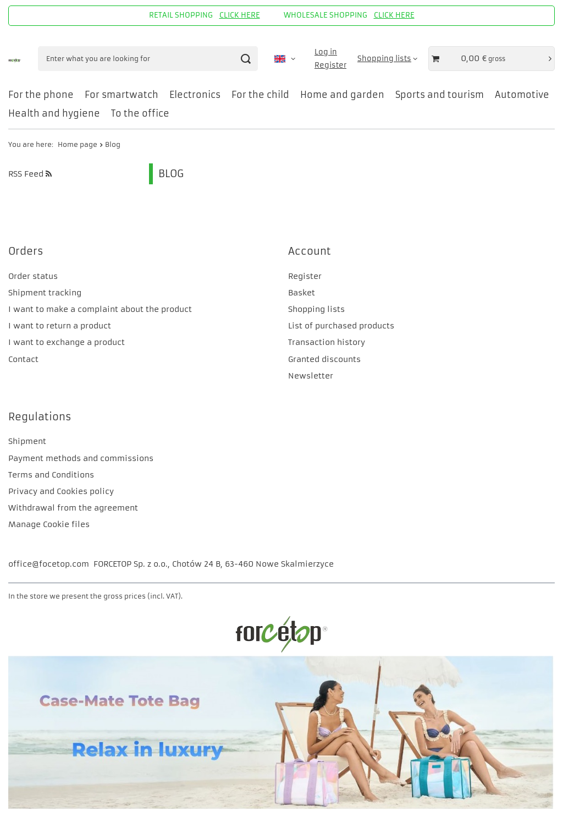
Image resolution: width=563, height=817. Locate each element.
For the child (260, 94)
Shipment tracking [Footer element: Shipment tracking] (44, 293)
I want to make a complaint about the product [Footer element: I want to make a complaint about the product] (100, 309)
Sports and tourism (439, 94)
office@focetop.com (48, 564)
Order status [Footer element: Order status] (33, 276)
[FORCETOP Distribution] (281, 651)
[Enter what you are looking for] (148, 58)
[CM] (281, 806)
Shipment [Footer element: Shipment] (27, 441)
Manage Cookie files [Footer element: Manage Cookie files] (49, 524)
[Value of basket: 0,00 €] (491, 58)
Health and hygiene (54, 113)
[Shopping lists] (387, 58)
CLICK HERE (239, 15)
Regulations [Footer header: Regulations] (39, 416)
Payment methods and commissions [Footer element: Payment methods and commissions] (80, 458)
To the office (140, 113)
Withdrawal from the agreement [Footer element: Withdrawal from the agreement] (73, 508)
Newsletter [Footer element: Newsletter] (310, 376)
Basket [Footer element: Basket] (301, 293)
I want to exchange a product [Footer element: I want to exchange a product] (66, 342)
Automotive (522, 94)
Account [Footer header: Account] (309, 251)
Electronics (194, 94)
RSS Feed (30, 174)
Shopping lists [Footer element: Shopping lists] (316, 309)
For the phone (41, 94)
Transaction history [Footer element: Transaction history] (326, 342)
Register (330, 65)
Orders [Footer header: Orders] (25, 251)
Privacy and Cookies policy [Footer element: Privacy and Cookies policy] (61, 491)
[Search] (245, 58)
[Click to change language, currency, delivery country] (284, 59)
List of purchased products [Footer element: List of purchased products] (341, 326)
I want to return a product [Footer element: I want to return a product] (59, 326)
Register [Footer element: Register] (305, 276)
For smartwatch (121, 94)
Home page (77, 144)
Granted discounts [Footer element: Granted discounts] (324, 359)
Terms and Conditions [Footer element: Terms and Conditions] (51, 475)
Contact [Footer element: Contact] (23, 359)
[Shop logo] (14, 58)
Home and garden (342, 94)
